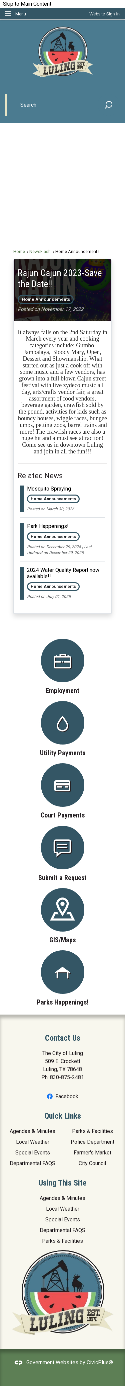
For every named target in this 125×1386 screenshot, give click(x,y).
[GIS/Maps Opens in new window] (62, 915)
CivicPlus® (100, 1362)
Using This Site (63, 1183)
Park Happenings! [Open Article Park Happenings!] (48, 526)
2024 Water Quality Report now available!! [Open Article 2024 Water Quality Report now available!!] (63, 573)
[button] (109, 105)
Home (19, 251)
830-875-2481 (67, 1077)
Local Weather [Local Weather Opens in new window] (32, 1142)
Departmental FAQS (32, 1163)
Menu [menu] (20, 13)
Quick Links (62, 1116)
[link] (104, 14)
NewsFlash (40, 251)
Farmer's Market (92, 1152)
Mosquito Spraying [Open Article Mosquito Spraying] (49, 489)
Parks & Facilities (92, 1131)
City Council (92, 1163)
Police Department (92, 1142)
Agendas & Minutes (32, 1131)
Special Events (32, 1152)
